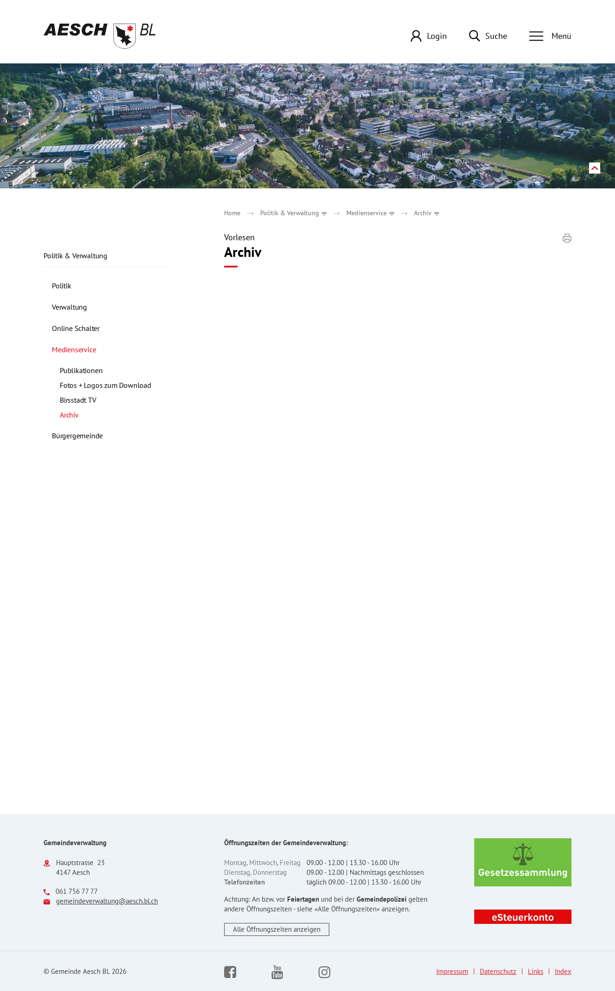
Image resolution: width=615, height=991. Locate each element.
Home (232, 213)
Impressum (452, 971)
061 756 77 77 (77, 891)
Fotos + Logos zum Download (105, 385)
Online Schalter (76, 328)
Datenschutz (498, 971)
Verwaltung (69, 307)
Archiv (89, 414)
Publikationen (81, 370)
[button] (293, 213)
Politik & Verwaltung (75, 255)
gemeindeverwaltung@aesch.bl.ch (107, 901)
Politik (61, 285)
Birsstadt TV (78, 400)
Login (437, 36)
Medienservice (74, 349)
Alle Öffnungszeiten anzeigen (276, 929)
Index (563, 971)
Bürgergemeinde (77, 435)
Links (535, 971)
